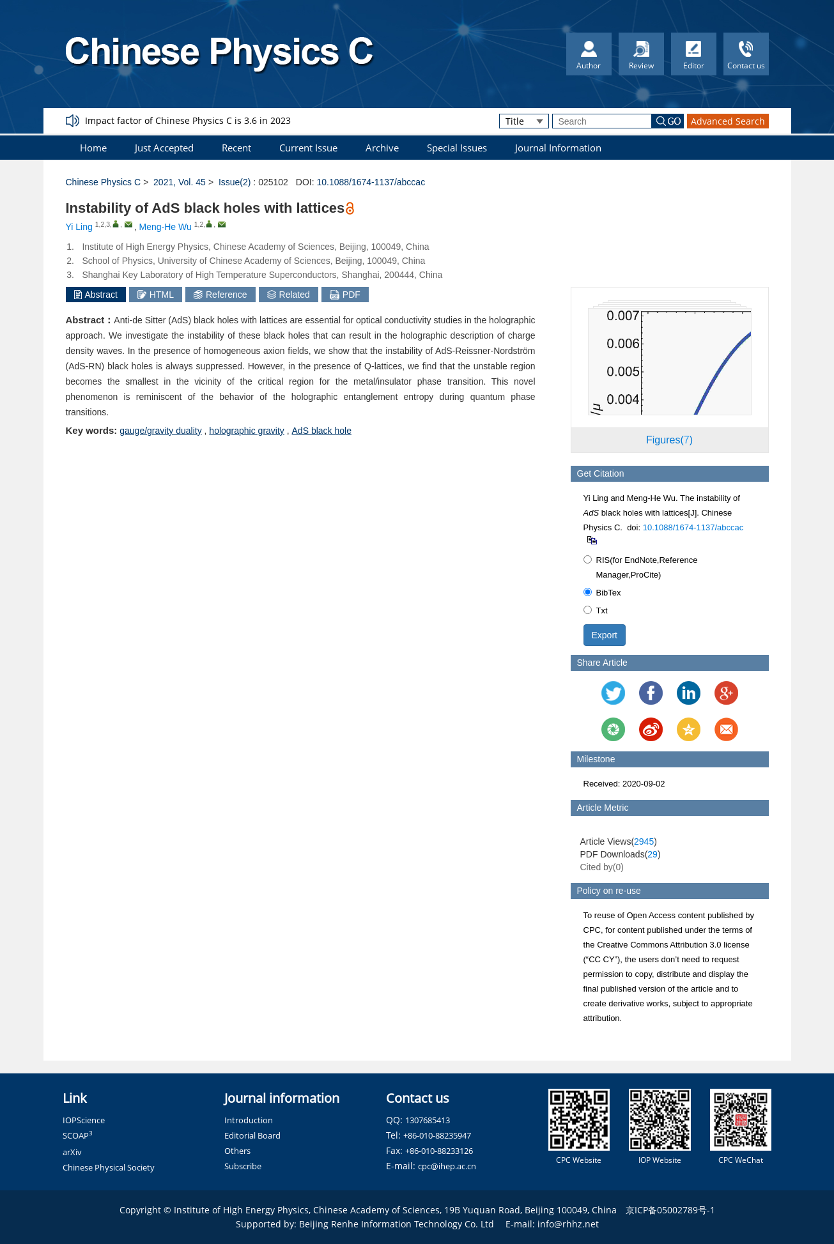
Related (288, 294)
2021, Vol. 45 (179, 182)
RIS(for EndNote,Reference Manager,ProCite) (640, 567)
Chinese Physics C (103, 182)
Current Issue (308, 147)
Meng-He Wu (165, 227)
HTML (155, 294)
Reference (220, 294)
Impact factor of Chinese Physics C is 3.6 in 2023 (188, 120)
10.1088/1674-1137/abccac (370, 182)
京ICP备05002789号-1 (670, 1210)
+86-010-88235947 (437, 1135)
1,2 (199, 224)
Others (237, 1150)
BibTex (602, 592)
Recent (236, 147)
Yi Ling (79, 227)
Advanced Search (728, 121)
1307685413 (427, 1120)
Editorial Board (252, 1135)
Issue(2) (235, 182)
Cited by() (602, 867)
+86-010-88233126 (439, 1150)
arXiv (72, 1152)
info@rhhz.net (568, 1224)
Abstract (96, 294)
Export (604, 635)
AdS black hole (321, 431)
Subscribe (242, 1166)
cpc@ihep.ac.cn (447, 1166)
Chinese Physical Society (109, 1167)
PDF (345, 294)
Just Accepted (164, 147)
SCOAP (78, 1135)
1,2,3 (102, 224)
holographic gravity (246, 431)
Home (93, 147)
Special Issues (457, 147)
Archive (382, 147)
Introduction (248, 1120)
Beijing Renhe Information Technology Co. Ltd (396, 1224)
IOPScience (84, 1120)
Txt (595, 610)
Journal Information (558, 147)
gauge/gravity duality (160, 431)
